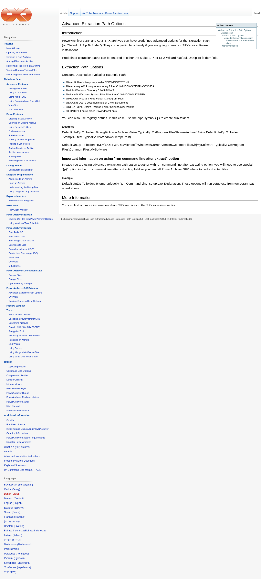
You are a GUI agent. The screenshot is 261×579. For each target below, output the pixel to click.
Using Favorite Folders (20, 127)
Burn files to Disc (17, 236)
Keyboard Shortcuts (14, 465)
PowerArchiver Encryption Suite (24, 270)
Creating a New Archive (18, 57)
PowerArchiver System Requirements (25, 437)
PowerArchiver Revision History (22, 397)
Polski (15, 549)
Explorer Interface (16, 196)
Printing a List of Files (19, 144)
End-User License (15, 424)
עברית (8, 521)
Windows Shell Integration (21, 200)
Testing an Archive (18, 88)
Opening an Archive (16, 52)
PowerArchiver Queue (17, 393)
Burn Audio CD (16, 232)
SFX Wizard (14, 344)
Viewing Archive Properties (22, 139)
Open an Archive (17, 183)
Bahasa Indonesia (35, 530)
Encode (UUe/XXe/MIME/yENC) (24, 327)
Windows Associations (17, 410)
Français (19, 516)
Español (18, 507)
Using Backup (15, 348)
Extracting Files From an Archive (23, 74)
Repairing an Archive (19, 340)
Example (67, 178)
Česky (15, 489)
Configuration (14, 165)
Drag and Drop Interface (19, 174)
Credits (10, 420)
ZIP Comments (16, 109)
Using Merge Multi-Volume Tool (24, 352)
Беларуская (25, 484)
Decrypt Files (15, 275)
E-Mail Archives (16, 135)
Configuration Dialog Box (21, 169)
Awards (8, 451)
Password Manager (16, 388)
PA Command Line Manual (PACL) (23, 470)
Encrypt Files (15, 279)
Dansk (15, 493)
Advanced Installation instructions (22, 456)
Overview (13, 261)
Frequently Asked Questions (19, 460)
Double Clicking (14, 379)
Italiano (17, 535)
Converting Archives (18, 323)
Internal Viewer (14, 384)
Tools (9, 310)
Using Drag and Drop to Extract (24, 191)
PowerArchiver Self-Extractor (22, 288)
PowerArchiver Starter (17, 402)
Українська (24, 567)
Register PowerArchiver (18, 442)
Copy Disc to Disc (17, 245)
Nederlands (24, 544)
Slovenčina (24, 562)
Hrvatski (18, 526)
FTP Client (12, 205)
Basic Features (14, 114)
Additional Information (17, 415)
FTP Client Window (18, 210)
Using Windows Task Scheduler (24, 223)
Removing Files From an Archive (23, 66)
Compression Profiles (17, 375)
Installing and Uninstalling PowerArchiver (27, 429)
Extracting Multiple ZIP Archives (24, 335)
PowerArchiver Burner (18, 228)
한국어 (16, 539)
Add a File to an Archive (20, 179)
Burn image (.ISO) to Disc (21, 240)
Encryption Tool (16, 331)
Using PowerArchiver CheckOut (24, 101)
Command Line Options (18, 371)
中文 (12, 572)
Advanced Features (17, 84)
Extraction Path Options (233, 36)
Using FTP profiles (18, 92)
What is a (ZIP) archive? (17, 447)
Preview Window (15, 306)
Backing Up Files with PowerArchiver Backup (31, 219)
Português (22, 553)
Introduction (227, 33)
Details (8, 362)
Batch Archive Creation (20, 314)
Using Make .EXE (17, 97)
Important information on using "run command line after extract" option (240, 40)
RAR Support (13, 406)
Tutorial (8, 43)
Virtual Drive (15, 266)
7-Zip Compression (16, 366)
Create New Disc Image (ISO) (23, 253)
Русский (19, 558)
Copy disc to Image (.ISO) (21, 249)
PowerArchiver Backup (19, 214)
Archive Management (19, 152)
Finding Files (15, 156)
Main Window (13, 48)
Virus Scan (14, 105)
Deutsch (18, 498)
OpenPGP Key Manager (20, 283)
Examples (68, 126)
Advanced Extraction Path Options (235, 30)
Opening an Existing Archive (22, 123)
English (18, 503)
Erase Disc (14, 257)
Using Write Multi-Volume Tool (23, 356)
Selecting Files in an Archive (22, 160)
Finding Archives (17, 131)
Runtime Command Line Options (25, 301)
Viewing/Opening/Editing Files (21, 70)
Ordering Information (17, 433)
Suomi (15, 512)
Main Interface (12, 79)
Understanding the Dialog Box (23, 187)
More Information (230, 46)
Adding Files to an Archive (19, 61)
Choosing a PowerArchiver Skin (24, 319)
